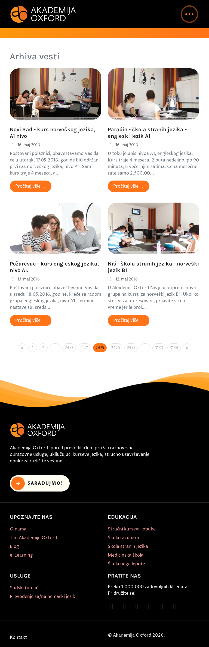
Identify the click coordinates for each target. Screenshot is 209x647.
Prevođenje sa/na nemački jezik (42, 597)
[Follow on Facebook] (112, 606)
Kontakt (18, 637)
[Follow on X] (162, 606)
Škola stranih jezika (128, 547)
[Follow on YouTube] (149, 606)
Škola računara (123, 538)
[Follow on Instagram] (124, 606)
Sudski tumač (24, 588)
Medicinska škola (125, 555)
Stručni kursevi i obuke (132, 529)
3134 (174, 347)
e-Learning (21, 555)
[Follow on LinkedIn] (174, 606)
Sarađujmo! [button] (37, 483)
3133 (159, 347)
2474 (84, 347)
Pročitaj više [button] (31, 186)
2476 (115, 347)
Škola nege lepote (126, 564)
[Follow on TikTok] (137, 606)
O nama (18, 529)
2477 (131, 347)
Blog (14, 547)
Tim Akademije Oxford (33, 538)
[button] (189, 14)
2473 (69, 347)
